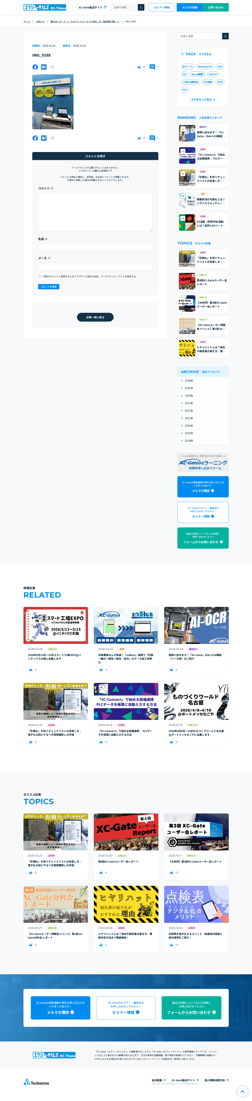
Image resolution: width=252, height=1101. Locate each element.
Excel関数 (197, 74)
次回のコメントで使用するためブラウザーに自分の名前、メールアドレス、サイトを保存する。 (90, 276)
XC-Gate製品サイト (90, 7)
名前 (43, 239)
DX (184, 74)
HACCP (213, 74)
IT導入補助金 (190, 82)
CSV (219, 66)
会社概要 (157, 1080)
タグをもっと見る (201, 99)
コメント (46, 188)
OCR (220, 82)
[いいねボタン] (139, 67)
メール (44, 258)
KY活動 (208, 82)
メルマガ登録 (189, 7)
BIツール (188, 66)
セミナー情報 (162, 7)
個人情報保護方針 (215, 1080)
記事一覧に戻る (95, 317)
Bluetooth (205, 66)
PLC (185, 89)
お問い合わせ (215, 7)
